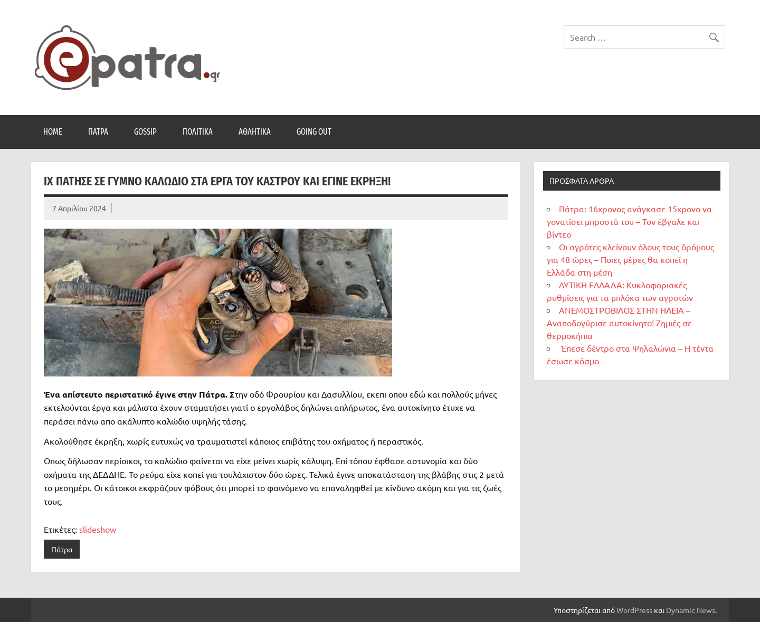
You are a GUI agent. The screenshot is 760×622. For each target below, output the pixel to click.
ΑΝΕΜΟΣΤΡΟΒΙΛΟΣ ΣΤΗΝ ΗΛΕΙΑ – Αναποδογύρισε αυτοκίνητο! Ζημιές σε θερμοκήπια (619, 323)
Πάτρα (98, 132)
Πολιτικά (198, 132)
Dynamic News (690, 610)
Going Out (314, 132)
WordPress (634, 610)
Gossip (145, 132)
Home (52, 132)
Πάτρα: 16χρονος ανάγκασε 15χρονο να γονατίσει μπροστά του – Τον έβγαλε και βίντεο (629, 221)
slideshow (97, 529)
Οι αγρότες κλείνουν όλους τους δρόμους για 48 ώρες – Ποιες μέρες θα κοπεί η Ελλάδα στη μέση (630, 259)
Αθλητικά (255, 132)
